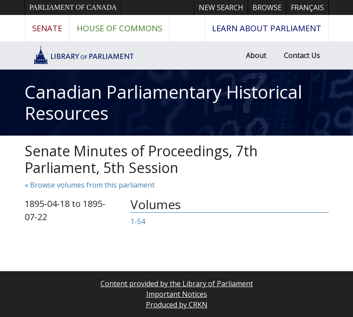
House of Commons (119, 27)
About (256, 55)
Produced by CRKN (177, 305)
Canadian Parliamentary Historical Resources (163, 102)
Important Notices (176, 294)
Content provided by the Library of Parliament (176, 283)
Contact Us (302, 55)
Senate (47, 27)
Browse (267, 7)
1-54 (137, 221)
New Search (221, 7)
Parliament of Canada (73, 7)
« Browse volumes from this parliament (90, 185)
